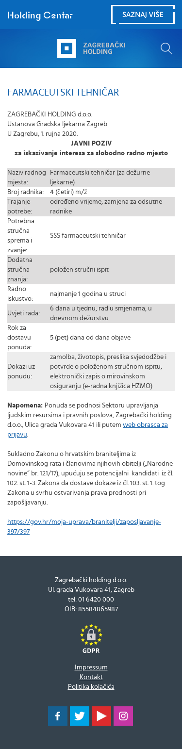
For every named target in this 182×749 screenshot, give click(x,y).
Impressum (91, 667)
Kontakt (91, 677)
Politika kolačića (91, 687)
